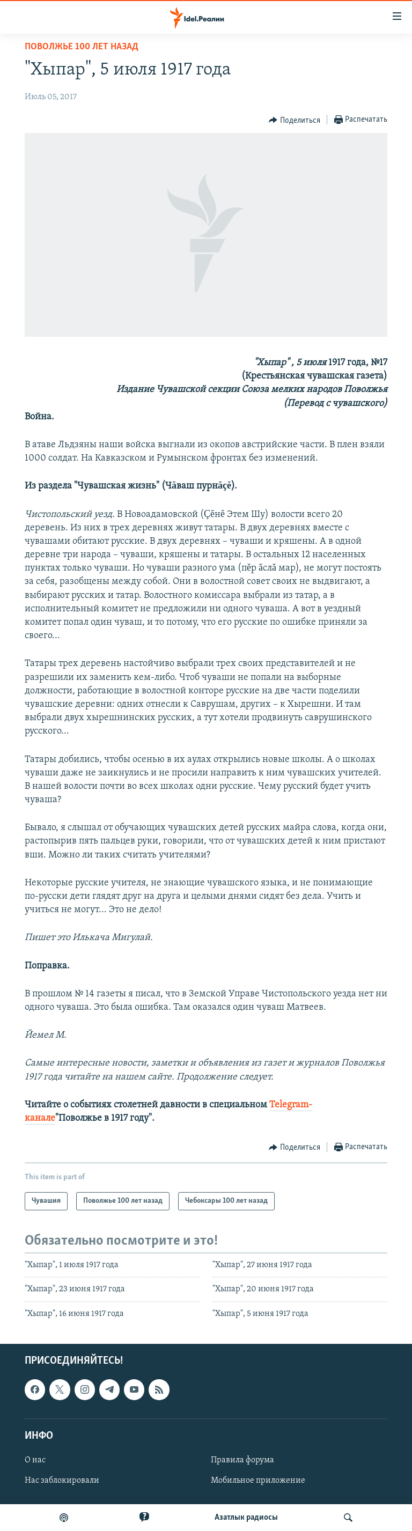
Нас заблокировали (62, 1480)
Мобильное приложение (258, 1480)
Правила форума (242, 1460)
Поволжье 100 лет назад (81, 47)
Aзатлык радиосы (246, 1517)
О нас (35, 1460)
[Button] (294, 120)
